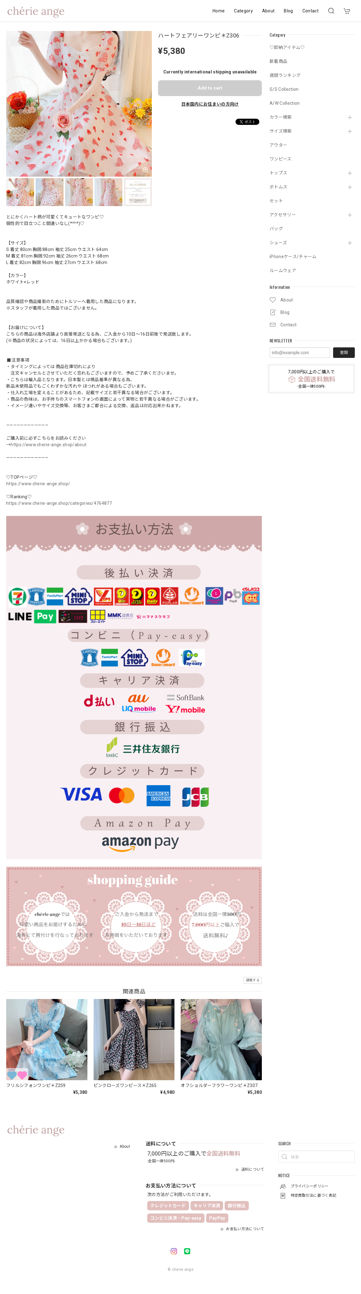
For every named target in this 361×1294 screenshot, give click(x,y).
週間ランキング (285, 75)
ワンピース (281, 158)
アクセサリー (283, 214)
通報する (253, 980)
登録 (344, 352)
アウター (278, 145)
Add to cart (210, 88)
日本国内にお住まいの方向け (210, 104)
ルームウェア (283, 270)
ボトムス (278, 186)
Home (219, 10)
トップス (278, 172)
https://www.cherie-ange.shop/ (38, 483)
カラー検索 (281, 117)
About (268, 10)
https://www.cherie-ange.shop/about (48, 444)
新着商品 (278, 61)
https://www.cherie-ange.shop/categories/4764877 (59, 503)
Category (243, 10)
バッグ (276, 228)
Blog (288, 10)
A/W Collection (285, 103)
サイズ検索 (281, 131)
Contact (310, 10)
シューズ (278, 242)
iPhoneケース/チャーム (293, 256)
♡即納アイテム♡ (287, 47)
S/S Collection (284, 89)
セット (276, 200)
